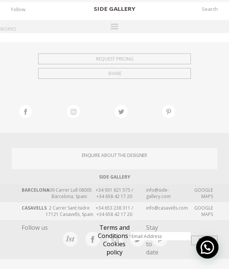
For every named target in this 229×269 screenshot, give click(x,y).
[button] (207, 247)
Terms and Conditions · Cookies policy (114, 239)
